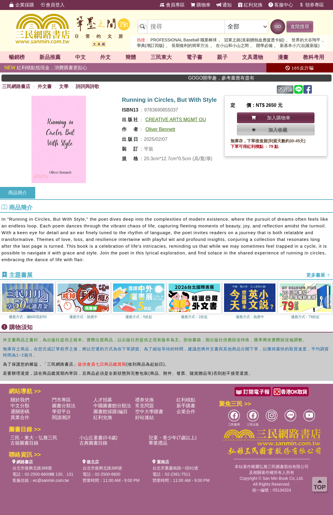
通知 (224, 4)
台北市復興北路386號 (32, 468)
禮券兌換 (144, 399)
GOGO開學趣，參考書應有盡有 (232, 77)
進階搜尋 (299, 26)
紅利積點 (185, 399)
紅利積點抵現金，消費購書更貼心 (45, 67)
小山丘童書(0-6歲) (98, 437)
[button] (328, 301)
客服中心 (280, 4)
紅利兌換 (250, 4)
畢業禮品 (158, 442)
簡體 (130, 57)
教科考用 (313, 57)
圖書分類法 (63, 405)
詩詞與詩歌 (87, 86)
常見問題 (144, 405)
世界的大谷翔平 (306, 40)
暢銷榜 (17, 57)
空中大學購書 (149, 411)
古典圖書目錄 (93, 442)
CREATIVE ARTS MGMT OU (175, 119)
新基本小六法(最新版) (299, 45)
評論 (285, 89)
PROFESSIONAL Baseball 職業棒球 (183, 40)
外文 (105, 57)
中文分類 (20, 405)
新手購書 (185, 405)
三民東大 (161, 57)
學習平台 (61, 411)
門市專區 (61, 399)
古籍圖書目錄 (24, 442)
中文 (80, 57)
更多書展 (318, 275)
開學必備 (264, 45)
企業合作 (185, 411)
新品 (49, 57)
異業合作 (20, 417)
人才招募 (102, 399)
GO (277, 26)
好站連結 (144, 417)
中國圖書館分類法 (112, 405)
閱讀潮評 (61, 417)
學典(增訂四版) (150, 45)
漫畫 (283, 57)
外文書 (45, 86)
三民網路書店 (16, 86)
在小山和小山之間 (232, 45)
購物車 (201, 4)
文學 (63, 86)
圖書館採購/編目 (110, 411)
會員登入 (52, 4)
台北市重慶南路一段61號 (175, 468)
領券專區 (311, 4)
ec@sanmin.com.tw (51, 480)
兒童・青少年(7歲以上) (173, 437)
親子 (222, 57)
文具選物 (252, 57)
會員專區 (172, 4)
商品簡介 (17, 192)
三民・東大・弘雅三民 (33, 437)
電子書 (194, 57)
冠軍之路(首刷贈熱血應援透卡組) (254, 40)
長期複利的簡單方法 (189, 45)
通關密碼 (20, 411)
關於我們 (20, 399)
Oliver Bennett (160, 129)
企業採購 (21, 4)
